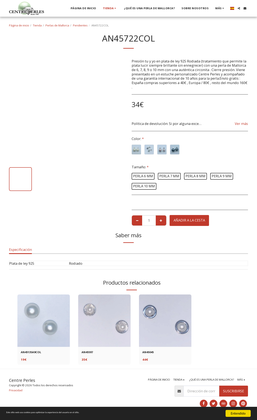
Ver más (241, 123)
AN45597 (89, 352)
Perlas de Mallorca (57, 25)
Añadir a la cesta (189, 220)
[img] (43, 320)
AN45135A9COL (33, 352)
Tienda (37, 25)
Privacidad (15, 391)
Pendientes (80, 25)
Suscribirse (233, 392)
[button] (239, 8)
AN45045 (149, 352)
